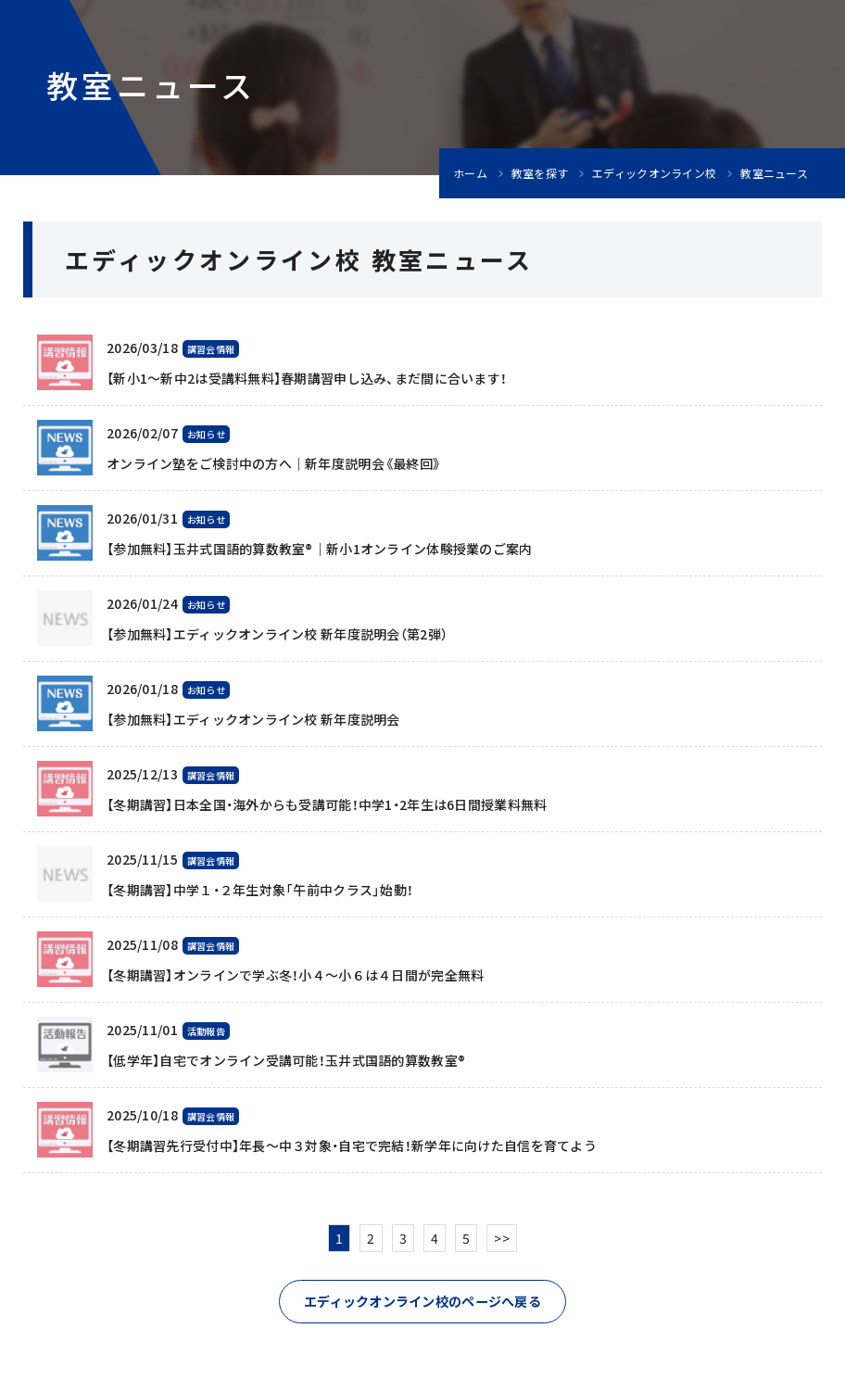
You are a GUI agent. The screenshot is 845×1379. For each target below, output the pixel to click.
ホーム (470, 173)
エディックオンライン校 (654, 173)
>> (502, 1238)
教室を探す (539, 173)
